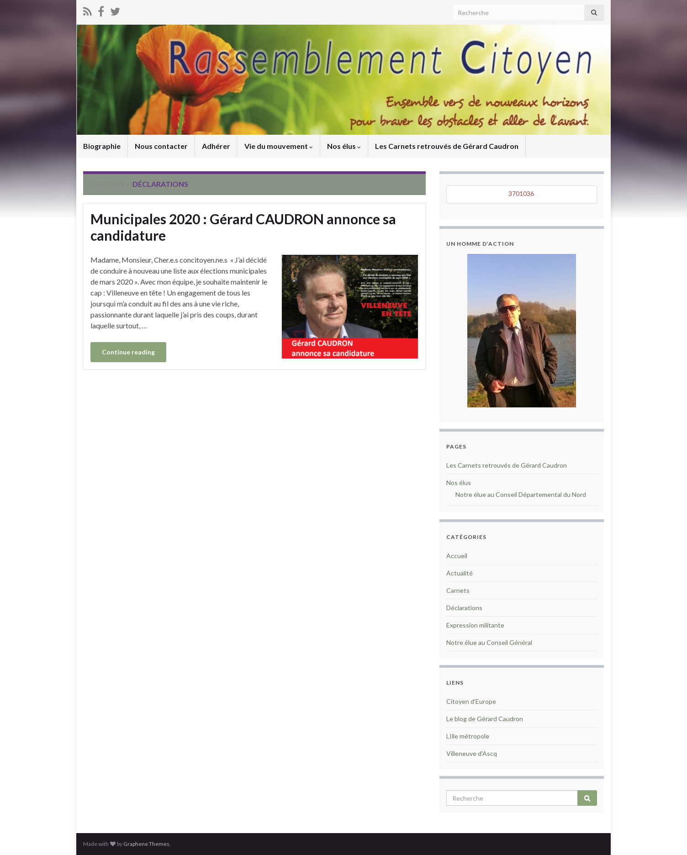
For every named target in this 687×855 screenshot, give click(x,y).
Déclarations (464, 608)
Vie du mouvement (278, 146)
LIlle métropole (467, 736)
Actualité (459, 573)
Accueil (456, 555)
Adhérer (216, 146)
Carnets (458, 590)
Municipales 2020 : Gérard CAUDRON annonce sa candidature (243, 227)
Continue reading (128, 352)
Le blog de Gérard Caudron (484, 719)
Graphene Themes (146, 843)
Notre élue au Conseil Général (489, 642)
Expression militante (475, 625)
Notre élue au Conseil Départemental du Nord (520, 494)
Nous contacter (161, 146)
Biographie (102, 146)
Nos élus (344, 146)
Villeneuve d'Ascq (471, 753)
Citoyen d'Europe (471, 701)
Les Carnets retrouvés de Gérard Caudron (446, 146)
